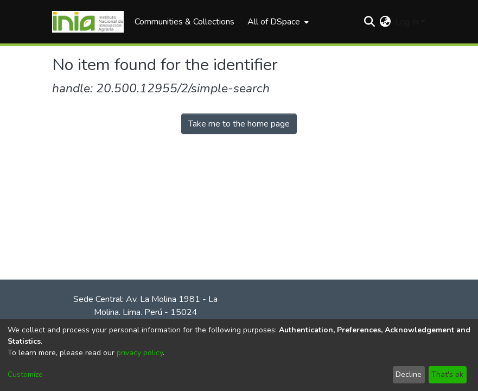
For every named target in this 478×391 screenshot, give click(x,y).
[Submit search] (369, 21)
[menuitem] (277, 21)
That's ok (447, 374)
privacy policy (140, 353)
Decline (409, 374)
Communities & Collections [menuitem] (184, 22)
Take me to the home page (239, 124)
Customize (25, 374)
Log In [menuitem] (406, 22)
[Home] (88, 22)
